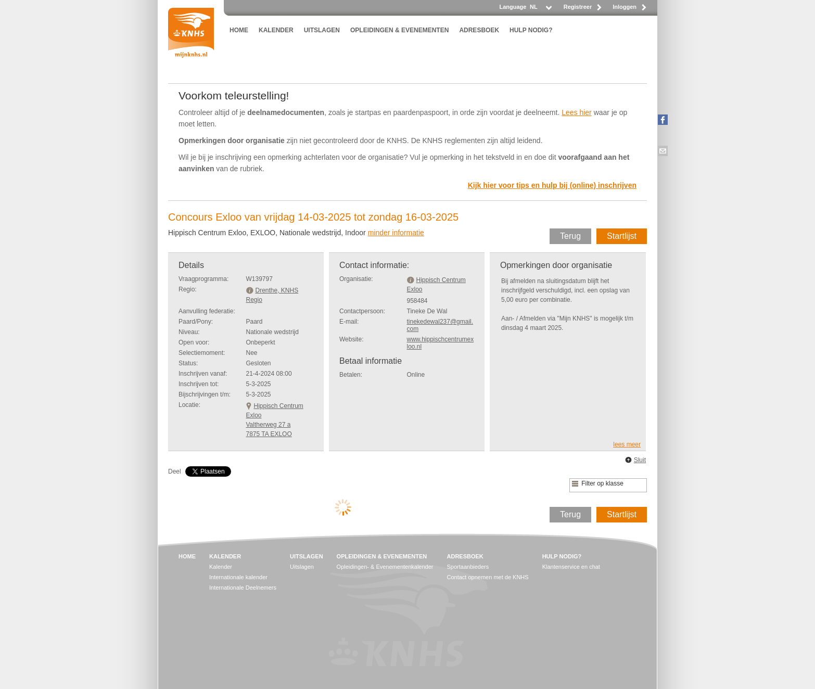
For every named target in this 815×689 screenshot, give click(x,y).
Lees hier (577, 112)
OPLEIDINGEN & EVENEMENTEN (399, 30)
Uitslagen (302, 567)
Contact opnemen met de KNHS (488, 577)
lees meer (627, 444)
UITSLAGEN (322, 30)
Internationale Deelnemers (242, 587)
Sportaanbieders (468, 567)
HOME (239, 30)
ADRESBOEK (479, 30)
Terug (570, 236)
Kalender (220, 567)
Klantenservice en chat (571, 567)
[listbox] (540, 10)
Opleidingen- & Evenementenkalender (385, 567)
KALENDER (276, 30)
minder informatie (396, 232)
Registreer (578, 7)
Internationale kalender (238, 577)
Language (512, 7)
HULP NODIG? (531, 30)
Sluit (640, 460)
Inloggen (624, 7)
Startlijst (621, 236)
